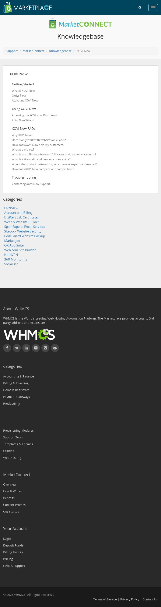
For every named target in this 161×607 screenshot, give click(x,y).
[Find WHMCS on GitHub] (55, 348)
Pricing (8, 559)
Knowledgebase (60, 51)
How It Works (12, 491)
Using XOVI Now (24, 109)
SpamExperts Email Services (24, 226)
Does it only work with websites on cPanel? (39, 140)
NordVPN (11, 254)
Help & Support (14, 566)
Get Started (11, 512)
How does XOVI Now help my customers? (38, 145)
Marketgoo (12, 240)
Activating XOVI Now (25, 100)
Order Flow (19, 95)
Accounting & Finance (18, 376)
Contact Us (150, 599)
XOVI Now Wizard (23, 120)
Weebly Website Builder (21, 222)
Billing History (13, 552)
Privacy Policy (129, 599)
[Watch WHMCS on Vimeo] (45, 348)
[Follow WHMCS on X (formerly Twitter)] (17, 348)
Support (12, 51)
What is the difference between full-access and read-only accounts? (54, 154)
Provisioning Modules (18, 430)
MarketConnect (33, 51)
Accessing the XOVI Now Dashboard (34, 115)
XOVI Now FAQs (23, 128)
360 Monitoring (15, 259)
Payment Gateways (16, 397)
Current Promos (14, 505)
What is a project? (23, 149)
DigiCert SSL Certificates (21, 217)
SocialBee (11, 264)
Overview (11, 208)
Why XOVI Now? (22, 135)
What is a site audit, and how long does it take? (41, 159)
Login (7, 539)
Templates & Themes (18, 444)
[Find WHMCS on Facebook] (7, 348)
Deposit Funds (13, 545)
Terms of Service (105, 599)
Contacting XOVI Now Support (31, 184)
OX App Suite (14, 245)
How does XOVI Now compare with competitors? (43, 169)
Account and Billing (18, 212)
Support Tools (13, 437)
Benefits (9, 498)
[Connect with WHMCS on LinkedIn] (26, 348)
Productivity (11, 403)
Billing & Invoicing (16, 383)
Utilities (8, 451)
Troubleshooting (24, 177)
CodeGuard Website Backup (24, 236)
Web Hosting (12, 458)
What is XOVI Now (23, 91)
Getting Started (23, 84)
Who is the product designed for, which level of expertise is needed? (54, 164)
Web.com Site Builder (20, 250)
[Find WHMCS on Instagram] (36, 348)
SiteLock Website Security (22, 231)
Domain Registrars (16, 390)
